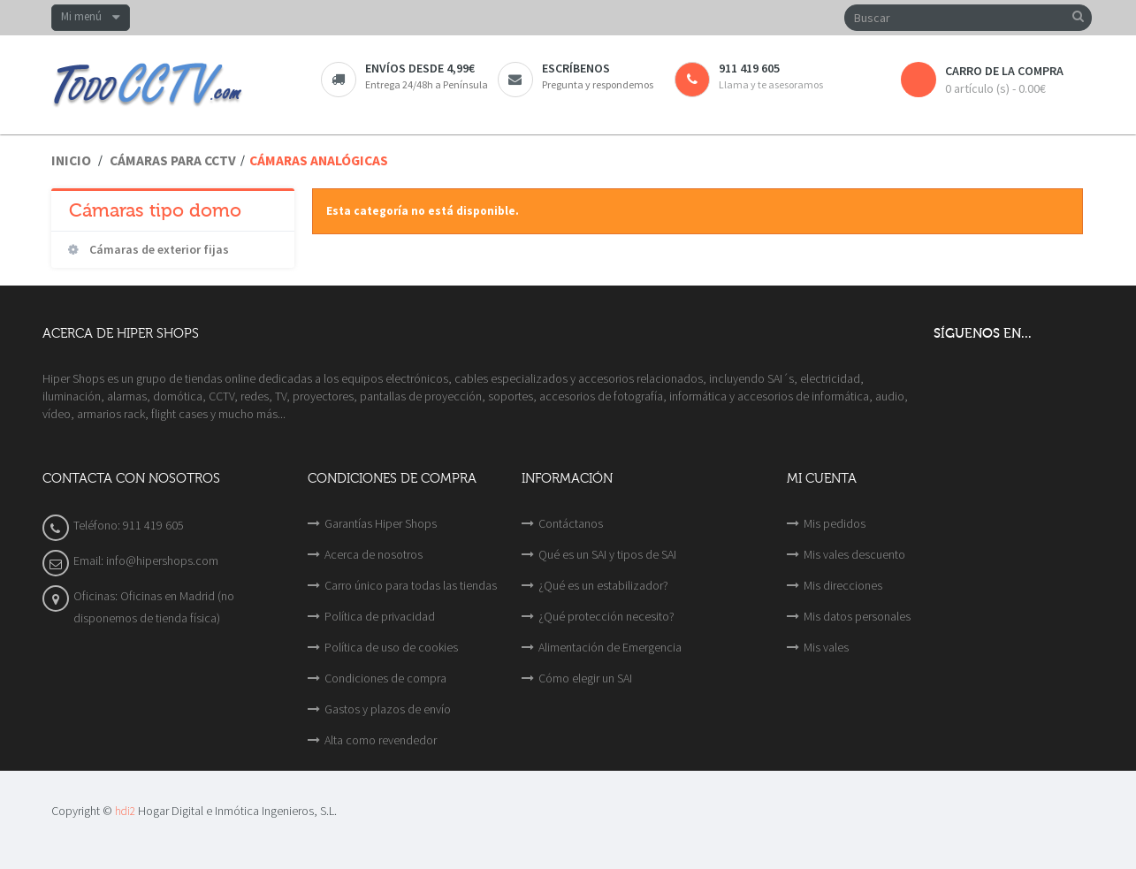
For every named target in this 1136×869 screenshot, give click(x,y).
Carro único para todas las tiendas (410, 585)
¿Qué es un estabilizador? (603, 585)
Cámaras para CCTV (173, 160)
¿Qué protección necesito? (606, 616)
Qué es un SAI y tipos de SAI (607, 554)
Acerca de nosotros (373, 554)
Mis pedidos (834, 523)
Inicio (71, 160)
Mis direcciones (843, 585)
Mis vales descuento (854, 554)
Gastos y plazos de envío (387, 709)
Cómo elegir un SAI (585, 678)
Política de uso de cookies (391, 647)
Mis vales (826, 647)
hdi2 (125, 811)
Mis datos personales (857, 616)
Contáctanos (570, 523)
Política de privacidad (379, 616)
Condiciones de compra (385, 678)
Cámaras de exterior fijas (158, 249)
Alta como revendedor (380, 740)
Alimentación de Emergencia (610, 647)
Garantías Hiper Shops (380, 523)
